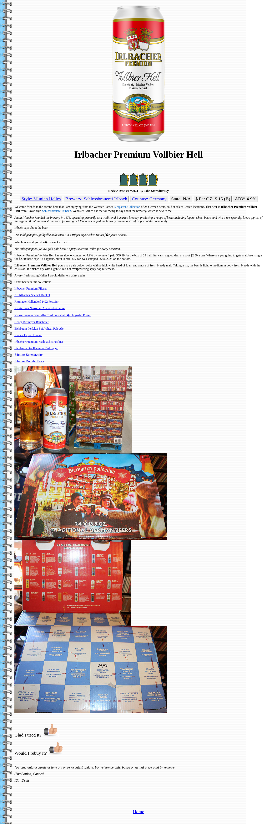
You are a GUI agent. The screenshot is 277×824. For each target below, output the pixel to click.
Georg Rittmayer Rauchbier (31, 322)
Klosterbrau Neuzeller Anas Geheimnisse (39, 308)
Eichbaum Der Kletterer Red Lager (36, 348)
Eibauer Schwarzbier (28, 354)
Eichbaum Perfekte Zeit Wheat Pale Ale (38, 328)
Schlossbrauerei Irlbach (56, 211)
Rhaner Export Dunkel (28, 335)
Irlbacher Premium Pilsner (30, 288)
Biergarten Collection (127, 206)
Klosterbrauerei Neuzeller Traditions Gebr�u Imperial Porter (52, 315)
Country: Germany (149, 198)
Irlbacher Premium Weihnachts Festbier (38, 341)
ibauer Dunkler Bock (30, 361)
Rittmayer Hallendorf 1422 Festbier (36, 301)
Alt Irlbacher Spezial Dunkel (32, 295)
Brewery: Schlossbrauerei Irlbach (96, 198)
